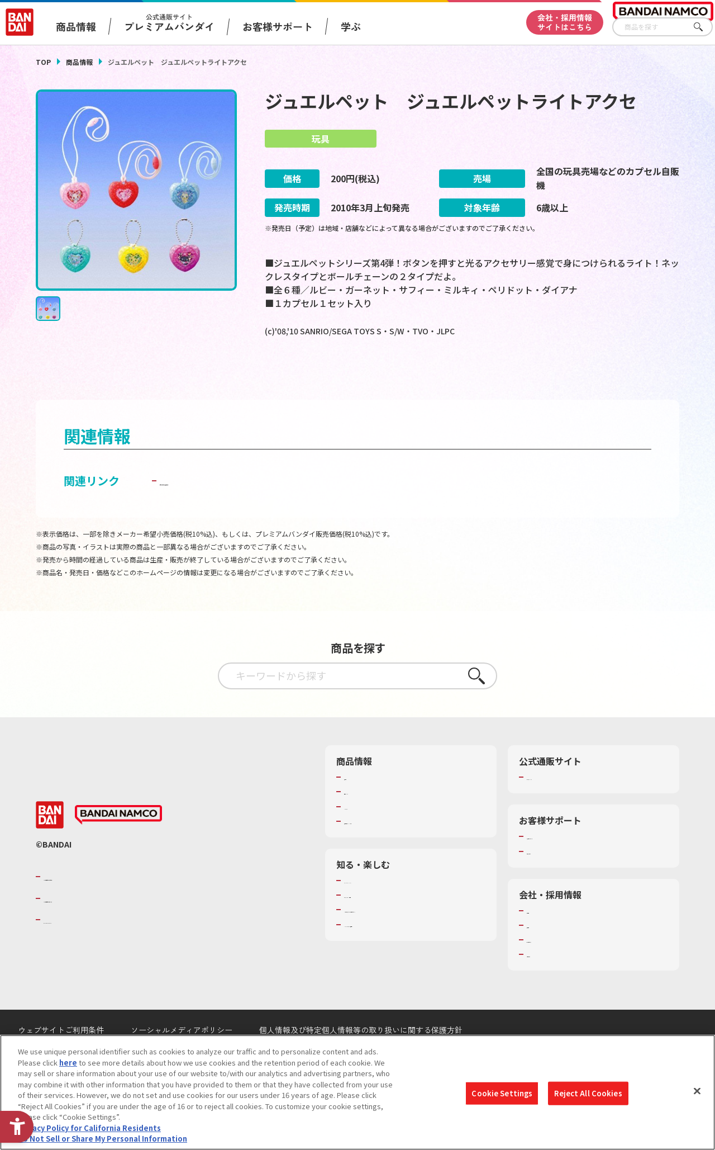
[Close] (697, 1091)
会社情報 (541, 940)
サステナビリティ (555, 969)
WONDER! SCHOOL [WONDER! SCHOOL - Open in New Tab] (375, 910)
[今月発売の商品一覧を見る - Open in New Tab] (368, 376)
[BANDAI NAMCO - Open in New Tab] (118, 844)
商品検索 (358, 806)
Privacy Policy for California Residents (89, 1128)
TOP (43, 62)
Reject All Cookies (588, 1093)
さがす (704, 27)
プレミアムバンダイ (559, 806)
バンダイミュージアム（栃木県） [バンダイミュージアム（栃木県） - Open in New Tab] (398, 964)
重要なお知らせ (552, 880)
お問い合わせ (548, 983)
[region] (357, 1092)
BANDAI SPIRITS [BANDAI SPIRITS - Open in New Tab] (78, 949)
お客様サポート (277, 26)
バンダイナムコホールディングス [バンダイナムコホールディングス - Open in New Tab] (111, 927)
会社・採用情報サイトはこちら (564, 22)
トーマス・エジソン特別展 (387, 924)
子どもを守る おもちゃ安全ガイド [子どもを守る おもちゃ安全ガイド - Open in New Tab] (245, 509)
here (68, 1062)
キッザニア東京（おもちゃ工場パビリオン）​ (409, 944)
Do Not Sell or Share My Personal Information (102, 1138)
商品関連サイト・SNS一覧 (387, 850)
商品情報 (79, 62)
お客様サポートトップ (563, 865)
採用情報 (541, 954)
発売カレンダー (369, 821)
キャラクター (365, 835)
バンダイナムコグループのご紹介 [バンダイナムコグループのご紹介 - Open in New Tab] (111, 906)
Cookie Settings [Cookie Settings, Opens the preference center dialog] (501, 1093)
